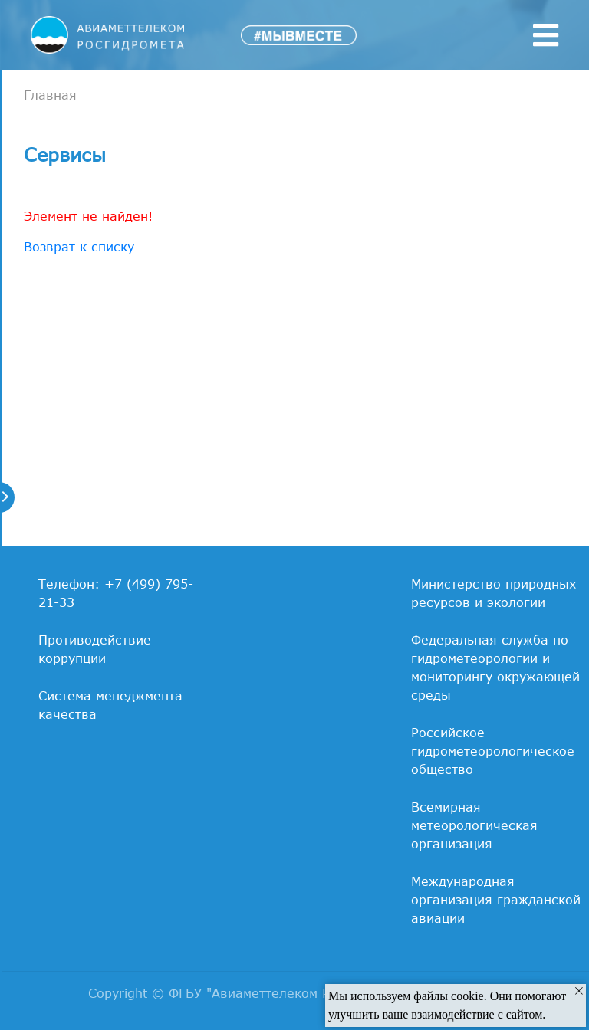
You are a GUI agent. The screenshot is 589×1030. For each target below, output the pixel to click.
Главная (50, 95)
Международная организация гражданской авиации (496, 899)
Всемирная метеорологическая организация (474, 825)
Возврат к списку (79, 247)
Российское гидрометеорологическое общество (492, 751)
